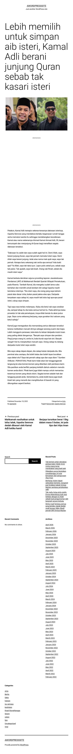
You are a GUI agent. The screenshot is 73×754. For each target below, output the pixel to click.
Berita (7, 694)
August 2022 (50, 657)
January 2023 (51, 645)
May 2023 (49, 632)
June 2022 (50, 664)
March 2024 (50, 599)
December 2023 (52, 609)
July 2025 (49, 554)
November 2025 (52, 541)
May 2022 (49, 667)
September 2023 (52, 619)
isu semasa (9, 704)
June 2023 (50, 628)
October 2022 (51, 651)
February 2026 (51, 531)
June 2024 (50, 589)
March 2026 (50, 528)
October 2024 (51, 577)
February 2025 (51, 570)
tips (6, 720)
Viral (6, 727)
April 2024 (49, 596)
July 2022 (49, 661)
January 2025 (51, 573)
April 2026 (49, 525)
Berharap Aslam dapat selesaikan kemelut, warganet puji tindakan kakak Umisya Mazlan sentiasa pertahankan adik (57, 485)
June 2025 (50, 557)
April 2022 (49, 670)
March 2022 (50, 674)
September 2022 (52, 654)
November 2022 (52, 648)
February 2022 (51, 677)
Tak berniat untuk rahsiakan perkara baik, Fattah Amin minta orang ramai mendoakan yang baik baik (56, 465)
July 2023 (49, 625)
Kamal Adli (50, 404)
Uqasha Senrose (59, 404)
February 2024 (51, 602)
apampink (13, 404)
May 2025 (49, 560)
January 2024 (51, 606)
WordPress (24, 745)
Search (7, 457)
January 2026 (51, 534)
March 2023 (50, 638)
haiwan (7, 701)
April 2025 (49, 564)
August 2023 (50, 622)
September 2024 (52, 580)
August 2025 (50, 551)
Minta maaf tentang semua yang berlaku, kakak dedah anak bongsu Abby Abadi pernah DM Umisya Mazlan (56, 507)
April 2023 (49, 635)
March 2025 (50, 567)
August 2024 (50, 583)
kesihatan (8, 707)
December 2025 (52, 538)
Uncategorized (10, 724)
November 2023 (52, 612)
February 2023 (51, 641)
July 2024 (49, 586)
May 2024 (49, 593)
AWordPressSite (36, 6)
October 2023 (51, 615)
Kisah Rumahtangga (12, 711)
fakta (7, 698)
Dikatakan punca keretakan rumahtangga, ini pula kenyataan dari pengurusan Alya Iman (56, 474)
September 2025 (52, 547)
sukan (7, 717)
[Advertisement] (36, 152)
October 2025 (51, 544)
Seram (7, 714)
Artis (63, 401)
